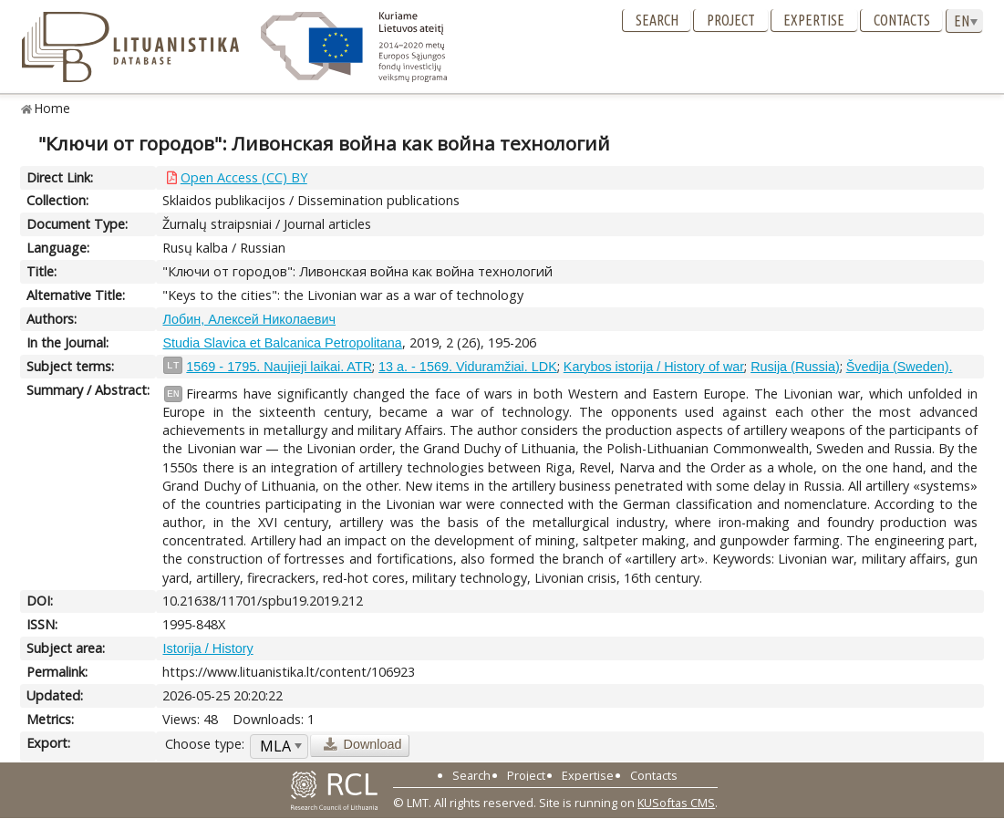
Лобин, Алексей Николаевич (249, 319)
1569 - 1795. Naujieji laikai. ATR (279, 366)
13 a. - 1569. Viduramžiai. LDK (467, 366)
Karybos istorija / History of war (654, 366)
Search (657, 20)
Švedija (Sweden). (899, 366)
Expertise (813, 20)
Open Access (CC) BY (244, 177)
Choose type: (204, 743)
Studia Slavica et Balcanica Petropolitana (281, 343)
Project (731, 20)
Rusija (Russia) (795, 366)
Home (52, 108)
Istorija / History (207, 648)
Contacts (902, 20)
